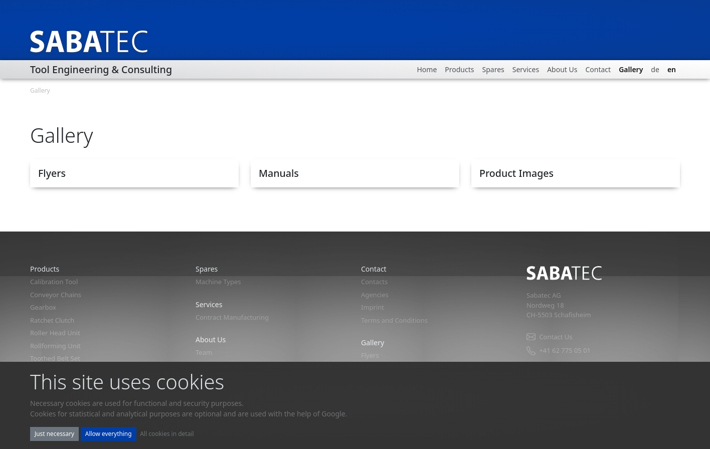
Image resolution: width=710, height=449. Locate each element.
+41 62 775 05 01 (558, 350)
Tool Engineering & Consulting (101, 70)
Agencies (375, 294)
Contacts (374, 281)
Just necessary (54, 433)
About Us (562, 69)
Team (204, 352)
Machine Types (218, 281)
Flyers (370, 355)
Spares (493, 69)
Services (525, 69)
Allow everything (108, 433)
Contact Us (549, 337)
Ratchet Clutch (52, 320)
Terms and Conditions (394, 320)
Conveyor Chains (55, 294)
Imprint (372, 307)
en (671, 69)
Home (427, 69)
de (655, 69)
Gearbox (43, 307)
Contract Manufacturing (232, 317)
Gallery (631, 69)
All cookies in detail (167, 433)
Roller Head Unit (55, 332)
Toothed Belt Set (55, 358)
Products (459, 69)
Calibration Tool (54, 281)
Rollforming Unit (55, 345)
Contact (598, 69)
